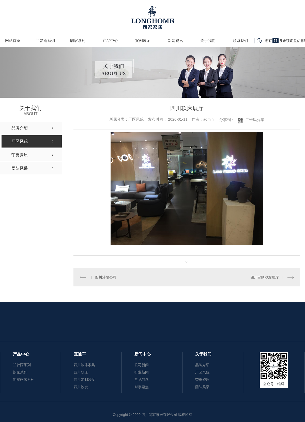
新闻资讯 (175, 40)
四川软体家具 (84, 365)
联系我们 (240, 40)
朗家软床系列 (23, 379)
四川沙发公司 (105, 277)
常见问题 (141, 379)
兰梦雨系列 (45, 40)
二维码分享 (254, 120)
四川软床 (81, 372)
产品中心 (110, 40)
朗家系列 (77, 40)
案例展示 (142, 40)
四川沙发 (81, 387)
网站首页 (12, 40)
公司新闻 (141, 365)
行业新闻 (141, 372)
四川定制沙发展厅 (264, 277)
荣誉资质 (202, 379)
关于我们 (208, 40)
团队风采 (202, 387)
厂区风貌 (202, 372)
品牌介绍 (202, 365)
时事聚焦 (141, 387)
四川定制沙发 (84, 379)
